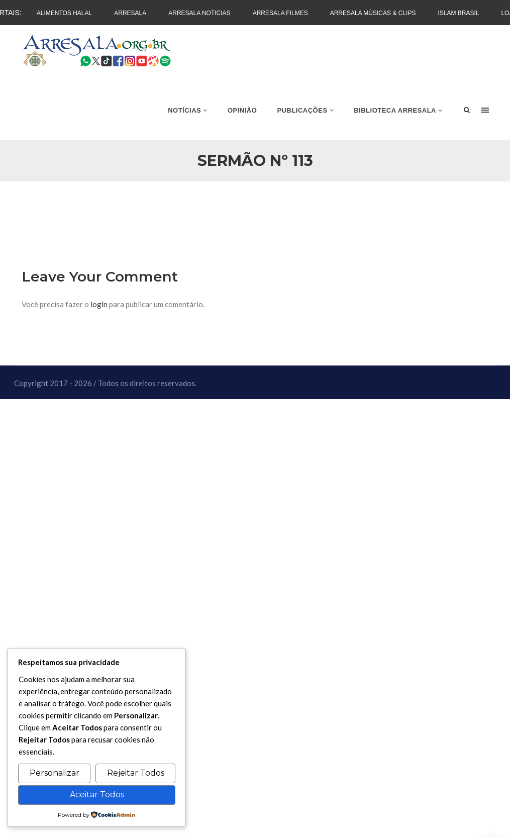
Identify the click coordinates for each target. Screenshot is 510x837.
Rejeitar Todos (135, 773)
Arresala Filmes (280, 13)
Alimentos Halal (64, 13)
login (99, 304)
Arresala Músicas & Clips (373, 13)
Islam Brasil (458, 13)
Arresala (130, 13)
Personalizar (54, 773)
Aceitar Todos (97, 794)
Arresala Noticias (199, 13)
